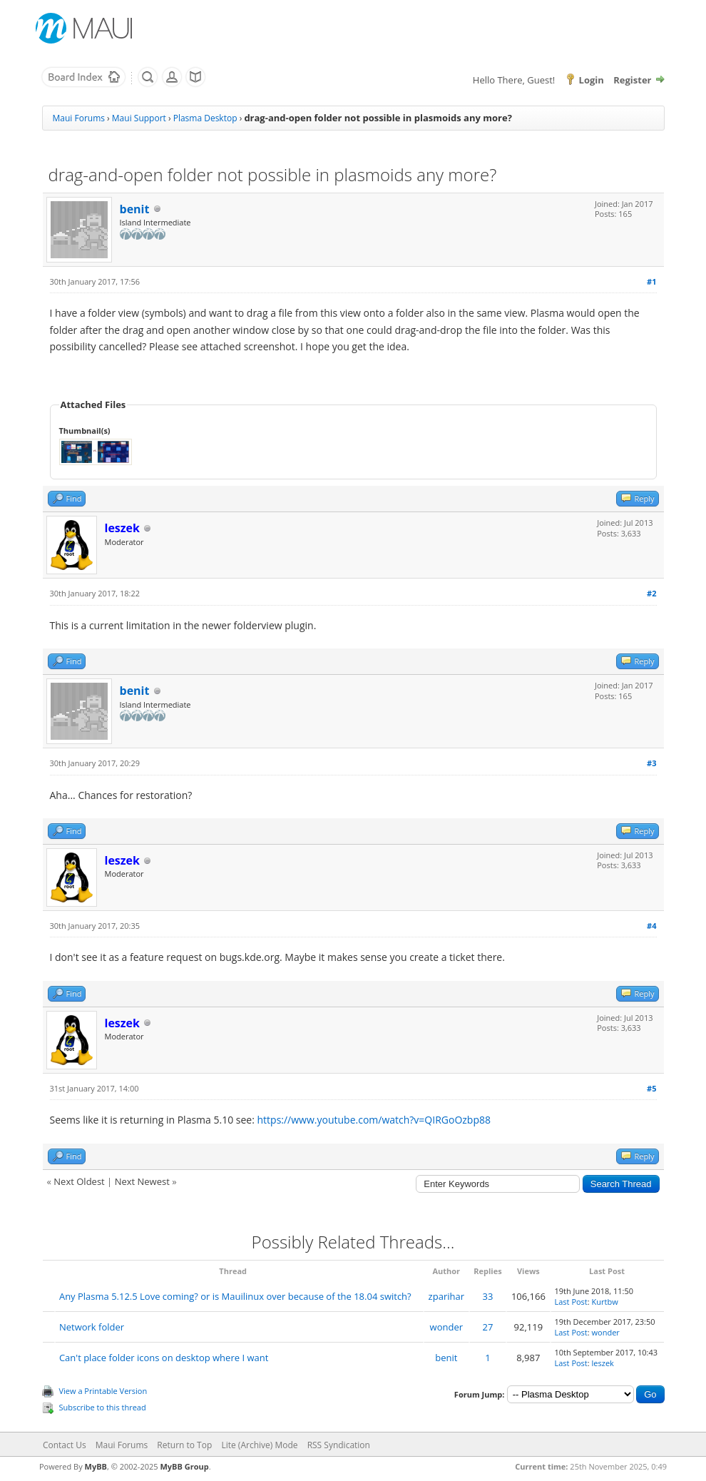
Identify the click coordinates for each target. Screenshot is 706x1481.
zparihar (446, 1296)
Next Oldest (78, 1181)
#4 (651, 925)
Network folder (91, 1326)
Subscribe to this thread (102, 1407)
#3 (651, 763)
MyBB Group (184, 1466)
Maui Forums (79, 118)
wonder (446, 1326)
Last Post (571, 1301)
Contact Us (64, 1445)
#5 (651, 1088)
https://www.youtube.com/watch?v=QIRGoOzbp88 (374, 1119)
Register (632, 79)
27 (488, 1326)
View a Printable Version (103, 1390)
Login (591, 79)
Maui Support (139, 118)
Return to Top (184, 1445)
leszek (603, 1363)
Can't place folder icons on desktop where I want (163, 1357)
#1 (651, 281)
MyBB (96, 1466)
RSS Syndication (338, 1445)
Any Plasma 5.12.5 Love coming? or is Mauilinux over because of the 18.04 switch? (235, 1296)
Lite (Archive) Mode (259, 1445)
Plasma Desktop (205, 118)
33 (488, 1296)
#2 (651, 593)
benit (135, 209)
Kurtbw (605, 1301)
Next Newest (142, 1181)
